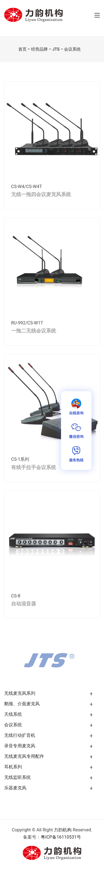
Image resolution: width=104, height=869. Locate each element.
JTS (56, 49)
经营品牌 (39, 49)
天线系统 (13, 714)
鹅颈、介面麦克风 (22, 703)
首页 (22, 49)
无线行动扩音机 (19, 735)
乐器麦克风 (15, 787)
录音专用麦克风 (19, 745)
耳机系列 (13, 766)
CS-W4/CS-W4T (26, 186)
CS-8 (15, 596)
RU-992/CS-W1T (27, 323)
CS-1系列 (20, 459)
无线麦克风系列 (19, 693)
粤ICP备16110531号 (61, 837)
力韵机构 (63, 829)
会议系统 (72, 49)
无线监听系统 (17, 777)
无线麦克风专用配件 (24, 756)
